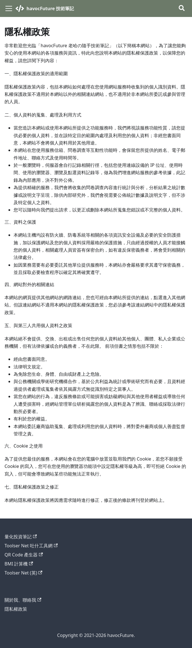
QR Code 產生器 (24, 555)
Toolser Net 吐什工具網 (31, 546)
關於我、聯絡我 (23, 600)
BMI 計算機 (19, 564)
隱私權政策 (16, 609)
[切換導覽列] (9, 8)
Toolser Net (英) (23, 573)
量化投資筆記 (21, 536)
